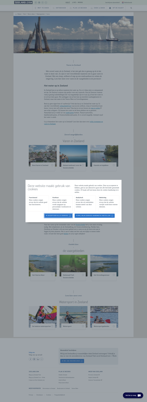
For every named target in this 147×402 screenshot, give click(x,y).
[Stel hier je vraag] (133, 395)
